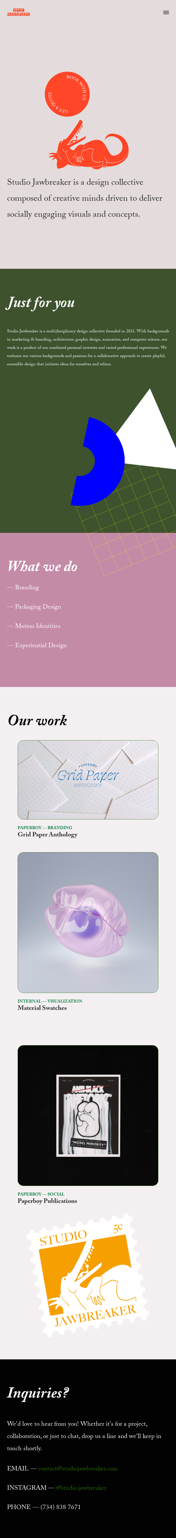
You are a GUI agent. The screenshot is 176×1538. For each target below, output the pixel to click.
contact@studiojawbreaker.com (78, 1469)
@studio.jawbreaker (81, 1488)
